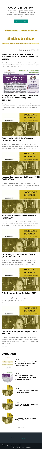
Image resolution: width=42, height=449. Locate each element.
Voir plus (21, 427)
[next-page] (6, 347)
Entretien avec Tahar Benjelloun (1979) (19, 293)
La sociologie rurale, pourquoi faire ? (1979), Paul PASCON (18, 255)
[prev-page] (3, 347)
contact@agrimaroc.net (24, 438)
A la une (17, 359)
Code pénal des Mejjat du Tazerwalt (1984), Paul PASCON (18, 139)
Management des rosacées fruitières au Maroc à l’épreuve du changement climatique (20, 97)
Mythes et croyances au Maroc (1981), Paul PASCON (25, 419)
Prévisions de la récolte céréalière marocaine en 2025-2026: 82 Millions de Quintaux (20, 56)
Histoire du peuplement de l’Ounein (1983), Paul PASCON (27, 405)
